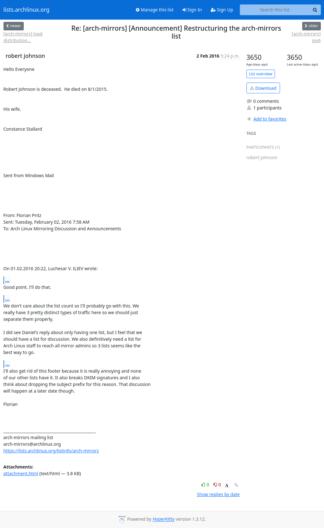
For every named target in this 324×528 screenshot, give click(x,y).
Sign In (192, 10)
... (7, 279)
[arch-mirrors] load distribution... (23, 37)
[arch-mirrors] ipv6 (306, 37)
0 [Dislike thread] (217, 484)
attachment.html (20, 473)
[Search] (315, 9)
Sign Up (222, 10)
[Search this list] (275, 9)
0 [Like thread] (206, 484)
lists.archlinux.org (26, 10)
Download (263, 88)
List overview (260, 74)
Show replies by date (218, 494)
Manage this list (155, 10)
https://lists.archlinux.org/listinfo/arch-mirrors (51, 451)
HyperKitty (163, 519)
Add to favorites (266, 119)
